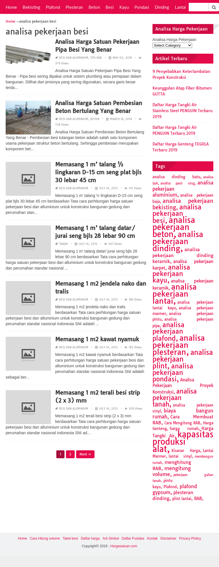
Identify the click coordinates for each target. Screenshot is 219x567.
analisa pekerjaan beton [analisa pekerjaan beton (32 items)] (174, 227)
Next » (85, 454)
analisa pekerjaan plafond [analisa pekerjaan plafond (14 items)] (168, 331)
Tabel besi (70, 538)
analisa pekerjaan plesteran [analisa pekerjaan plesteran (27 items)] (179, 345)
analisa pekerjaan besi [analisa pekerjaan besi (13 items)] (177, 214)
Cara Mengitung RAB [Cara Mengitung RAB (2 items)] (182, 423)
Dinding (162, 7)
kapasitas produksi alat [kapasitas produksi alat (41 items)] (183, 441)
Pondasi (141, 7)
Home (11, 7)
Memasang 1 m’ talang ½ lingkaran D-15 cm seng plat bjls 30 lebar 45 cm (98, 172)
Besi (110, 7)
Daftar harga (90, 538)
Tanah (63, 244)
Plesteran (74, 7)
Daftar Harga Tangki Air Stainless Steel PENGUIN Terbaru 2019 (182, 110)
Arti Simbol (110, 538)
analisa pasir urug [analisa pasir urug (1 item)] (177, 183)
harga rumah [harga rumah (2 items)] (184, 428)
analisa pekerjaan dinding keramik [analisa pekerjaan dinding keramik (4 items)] (183, 255)
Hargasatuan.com (123, 546)
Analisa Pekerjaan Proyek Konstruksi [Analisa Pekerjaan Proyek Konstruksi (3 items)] (183, 386)
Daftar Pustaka (133, 538)
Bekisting (31, 7)
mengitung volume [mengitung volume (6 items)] (172, 471)
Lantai (180, 7)
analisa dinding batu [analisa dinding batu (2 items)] (176, 177)
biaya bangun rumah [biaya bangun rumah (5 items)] (183, 414)
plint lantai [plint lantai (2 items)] (181, 498)
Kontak (152, 538)
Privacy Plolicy (190, 538)
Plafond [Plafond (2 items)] (170, 487)
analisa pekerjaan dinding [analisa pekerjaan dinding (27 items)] (178, 241)
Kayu (124, 7)
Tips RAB (96, 58)
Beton (94, 7)
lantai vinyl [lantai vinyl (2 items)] (180, 456)
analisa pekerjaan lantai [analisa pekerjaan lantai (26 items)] (175, 294)
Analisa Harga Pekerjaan (174, 39)
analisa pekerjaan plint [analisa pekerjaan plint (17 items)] (183, 359)
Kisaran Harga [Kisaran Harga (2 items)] (185, 450)
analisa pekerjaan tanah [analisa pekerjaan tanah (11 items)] (175, 397)
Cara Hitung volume (45, 538)
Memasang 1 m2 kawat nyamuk (97, 339)
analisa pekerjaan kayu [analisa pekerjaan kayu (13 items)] (171, 273)
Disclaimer (168, 538)
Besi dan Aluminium (73, 58)
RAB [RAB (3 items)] (198, 498)
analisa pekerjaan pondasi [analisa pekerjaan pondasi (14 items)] (173, 372)
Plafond (53, 7)
